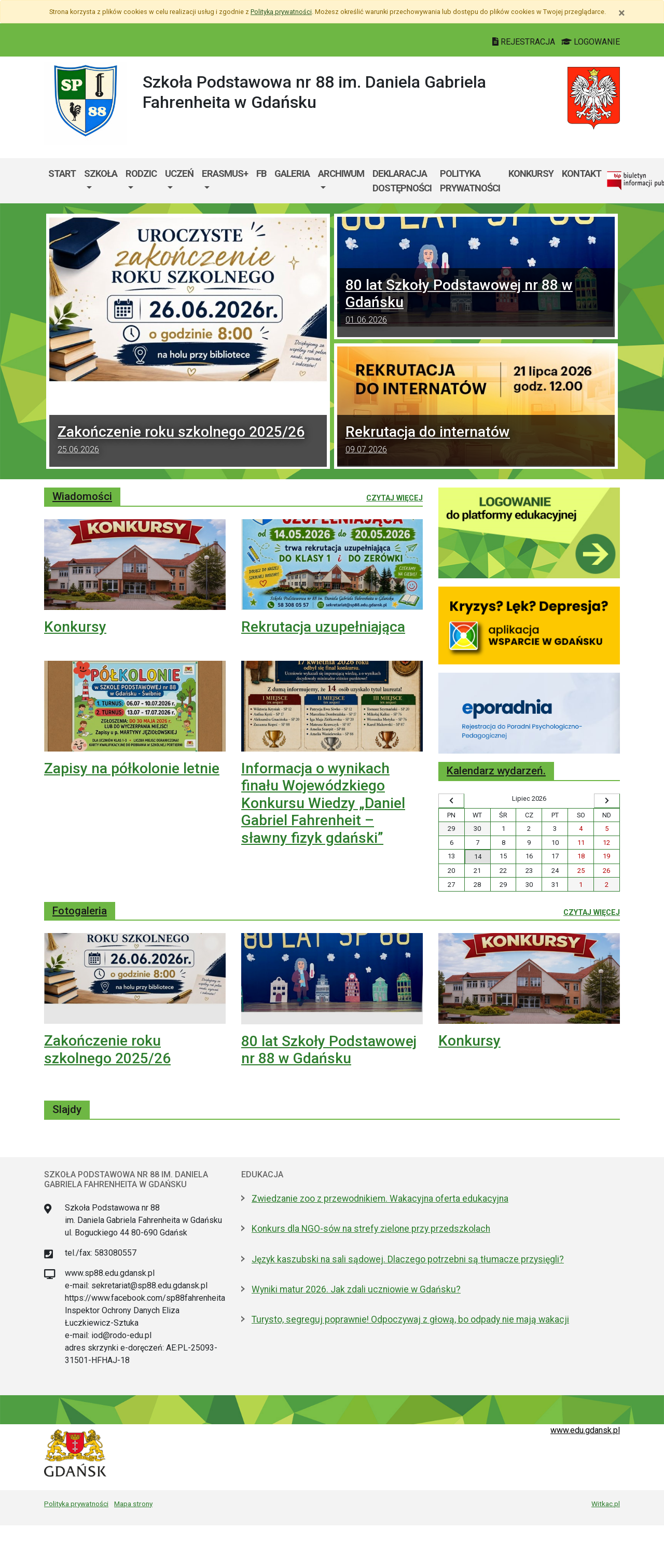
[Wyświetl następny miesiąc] (607, 801)
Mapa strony (133, 1503)
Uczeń (179, 173)
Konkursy (531, 173)
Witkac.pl (605, 1503)
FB (261, 173)
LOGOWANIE (590, 42)
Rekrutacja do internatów (475, 440)
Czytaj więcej (394, 497)
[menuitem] (100, 180)
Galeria (292, 173)
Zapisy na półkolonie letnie (131, 768)
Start (62, 173)
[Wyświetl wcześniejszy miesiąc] (451, 801)
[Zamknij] (621, 13)
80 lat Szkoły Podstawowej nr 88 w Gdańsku (329, 1050)
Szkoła (100, 173)
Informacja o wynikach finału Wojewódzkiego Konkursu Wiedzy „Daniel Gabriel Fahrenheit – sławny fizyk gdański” (323, 803)
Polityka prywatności (470, 180)
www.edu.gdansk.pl (585, 1430)
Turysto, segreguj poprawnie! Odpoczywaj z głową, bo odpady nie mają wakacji (410, 1319)
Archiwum (341, 173)
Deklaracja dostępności (402, 180)
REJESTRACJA (524, 42)
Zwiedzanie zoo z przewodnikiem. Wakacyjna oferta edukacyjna (380, 1198)
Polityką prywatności (281, 12)
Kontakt (581, 173)
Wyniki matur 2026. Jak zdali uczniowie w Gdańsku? (356, 1289)
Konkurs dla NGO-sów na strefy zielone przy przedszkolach (371, 1229)
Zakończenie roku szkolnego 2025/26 (188, 440)
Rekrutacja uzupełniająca (323, 626)
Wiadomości (82, 496)
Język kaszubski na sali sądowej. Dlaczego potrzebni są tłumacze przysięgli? (408, 1259)
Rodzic (141, 173)
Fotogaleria (79, 911)
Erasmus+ (225, 173)
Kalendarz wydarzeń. (496, 770)
